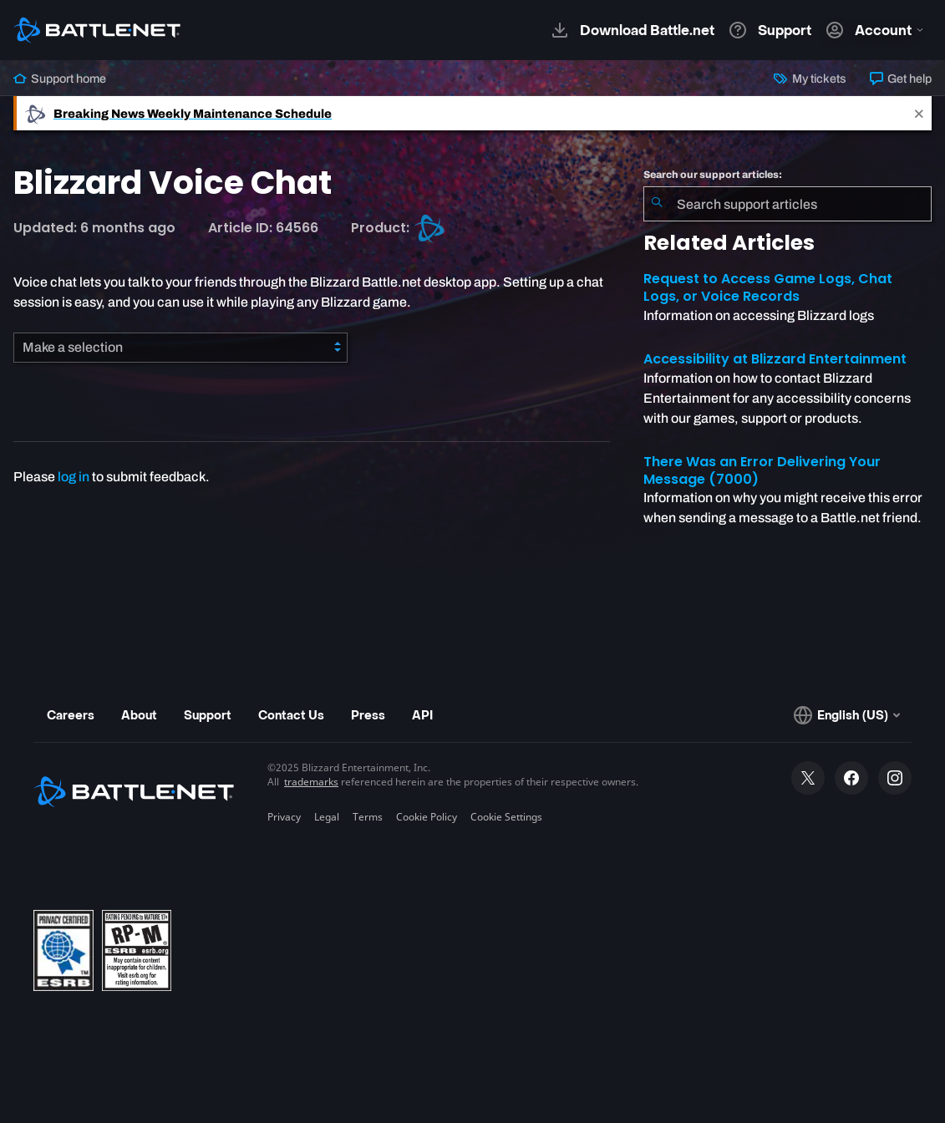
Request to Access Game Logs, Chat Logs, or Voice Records (767, 287)
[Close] (919, 113)
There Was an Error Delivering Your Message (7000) (762, 470)
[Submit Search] (656, 203)
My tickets (810, 78)
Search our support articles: (712, 174)
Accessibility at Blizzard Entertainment (775, 358)
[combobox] (787, 203)
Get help (901, 78)
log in (73, 477)
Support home (59, 78)
